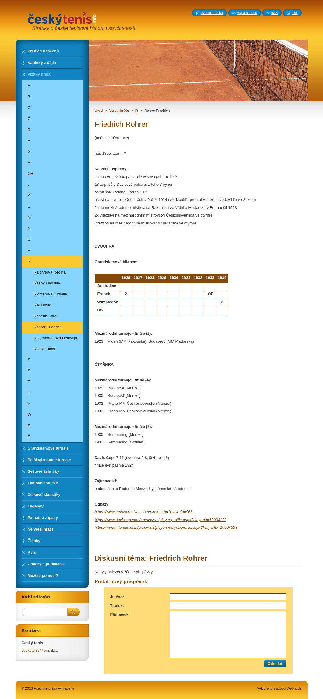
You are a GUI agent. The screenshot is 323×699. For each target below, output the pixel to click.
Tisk (295, 13)
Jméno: (117, 597)
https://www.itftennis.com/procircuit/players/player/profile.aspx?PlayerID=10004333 (166, 527)
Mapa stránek (247, 13)
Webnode (293, 688)
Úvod (99, 110)
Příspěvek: (120, 614)
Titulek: (117, 605)
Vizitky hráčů (119, 110)
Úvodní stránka (212, 13)
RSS (274, 13)
